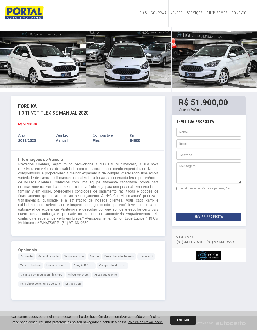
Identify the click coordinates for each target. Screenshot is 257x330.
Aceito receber (203, 188)
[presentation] (210, 201)
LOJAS (142, 12)
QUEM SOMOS (217, 12)
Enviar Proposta (208, 216)
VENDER (177, 12)
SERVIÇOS (195, 12)
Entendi (183, 320)
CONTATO (239, 12)
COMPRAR (159, 12)
